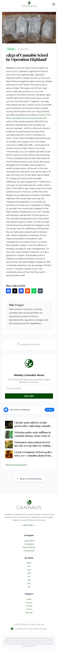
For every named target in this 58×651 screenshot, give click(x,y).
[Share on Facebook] (8, 290)
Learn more (29, 525)
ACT (29, 583)
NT (29, 587)
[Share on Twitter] (14, 290)
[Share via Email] (40, 290)
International (29, 551)
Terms (29, 609)
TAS (29, 580)
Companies (29, 544)
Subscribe (29, 396)
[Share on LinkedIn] (21, 290)
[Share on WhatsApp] (33, 290)
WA (29, 573)
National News (29, 547)
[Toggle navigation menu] (53, 4)
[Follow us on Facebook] (12, 629)
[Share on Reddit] (27, 290)
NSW (29, 563)
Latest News (29, 541)
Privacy (29, 606)
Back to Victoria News (29, 479)
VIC (29, 566)
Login (29, 599)
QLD (29, 570)
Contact (29, 602)
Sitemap (29, 613)
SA (29, 577)
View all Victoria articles (17, 465)
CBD (40, 235)
